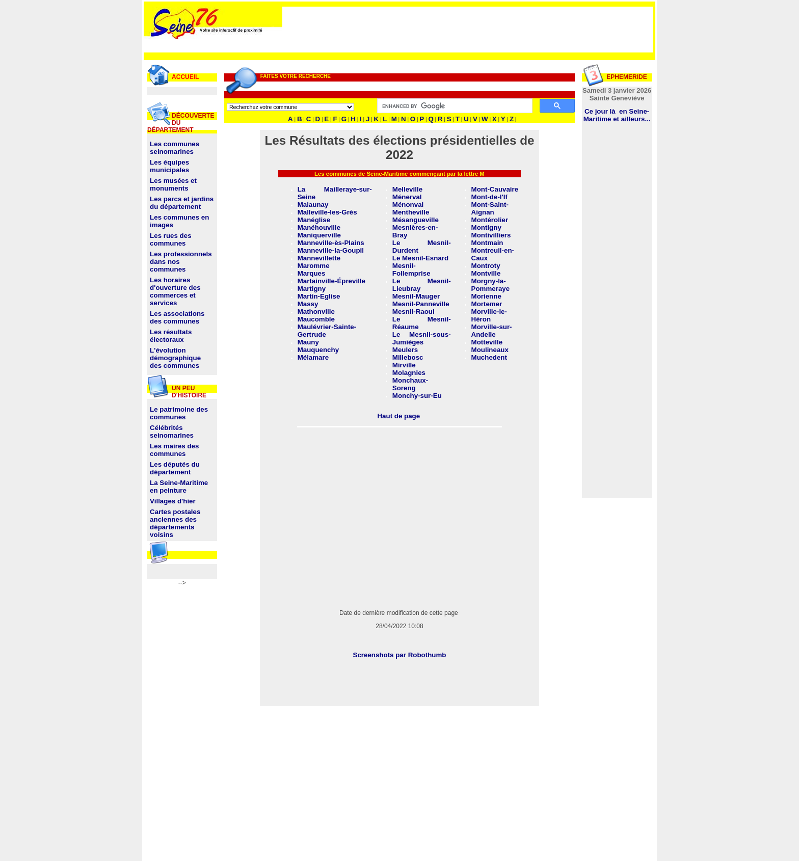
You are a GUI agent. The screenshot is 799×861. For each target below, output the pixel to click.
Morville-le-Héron (489, 315)
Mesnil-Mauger (416, 296)
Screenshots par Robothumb (399, 655)
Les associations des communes (177, 317)
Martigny (312, 288)
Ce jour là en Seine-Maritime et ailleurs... (617, 115)
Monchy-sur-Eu (417, 395)
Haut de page (398, 416)
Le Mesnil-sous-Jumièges (421, 338)
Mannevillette (319, 258)
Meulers (405, 350)
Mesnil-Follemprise (411, 269)
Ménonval (407, 204)
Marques (312, 273)
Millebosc (407, 357)
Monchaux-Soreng (410, 384)
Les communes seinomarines (174, 147)
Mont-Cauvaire (495, 189)
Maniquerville (319, 235)
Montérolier (490, 220)
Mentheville (411, 212)
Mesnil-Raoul (413, 311)
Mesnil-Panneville (420, 304)
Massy (308, 304)
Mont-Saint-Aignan (490, 208)
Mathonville (316, 311)
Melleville (407, 189)
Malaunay (313, 204)
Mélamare (313, 357)
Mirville (404, 365)
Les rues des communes (171, 239)
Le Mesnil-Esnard (420, 258)
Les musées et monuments (173, 184)
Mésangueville (415, 220)
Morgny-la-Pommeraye (490, 284)
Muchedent (489, 357)
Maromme (314, 266)
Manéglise (314, 220)
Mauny (308, 342)
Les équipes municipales (169, 166)
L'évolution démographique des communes (175, 357)
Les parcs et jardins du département (182, 202)
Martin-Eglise (319, 296)
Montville (486, 273)
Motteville (486, 342)
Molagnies (408, 372)
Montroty (485, 266)
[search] (454, 106)
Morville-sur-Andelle (491, 330)
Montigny (486, 227)
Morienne (486, 296)
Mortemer (486, 304)
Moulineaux (490, 350)
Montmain (487, 243)
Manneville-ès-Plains (331, 243)
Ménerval (407, 197)
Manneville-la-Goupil (331, 250)
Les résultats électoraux (171, 335)
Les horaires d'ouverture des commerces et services (175, 291)
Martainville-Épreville (331, 281)
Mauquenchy (318, 350)
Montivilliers (491, 235)
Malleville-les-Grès (327, 212)
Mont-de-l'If (489, 197)
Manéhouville (319, 227)
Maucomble (316, 319)
